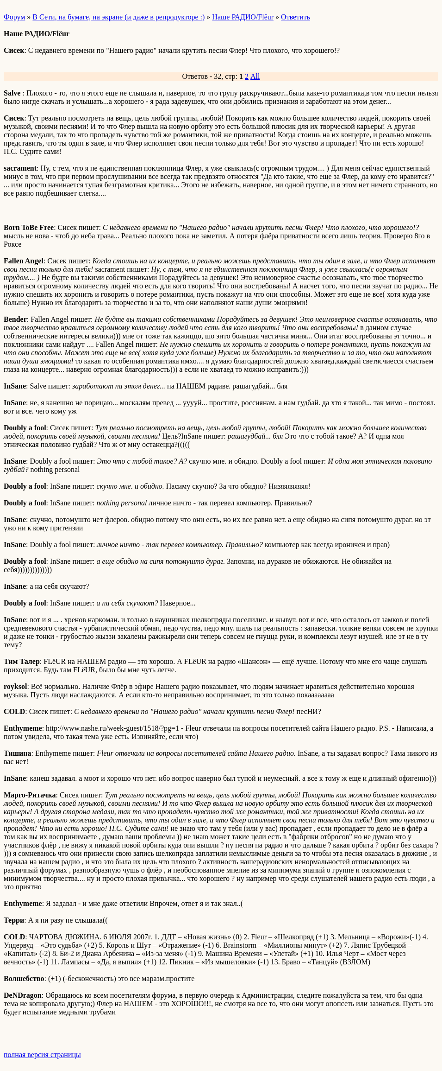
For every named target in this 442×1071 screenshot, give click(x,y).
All (255, 76)
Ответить (295, 17)
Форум (14, 17)
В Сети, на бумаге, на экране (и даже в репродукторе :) (118, 17)
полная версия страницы (42, 1054)
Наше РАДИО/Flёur (243, 17)
